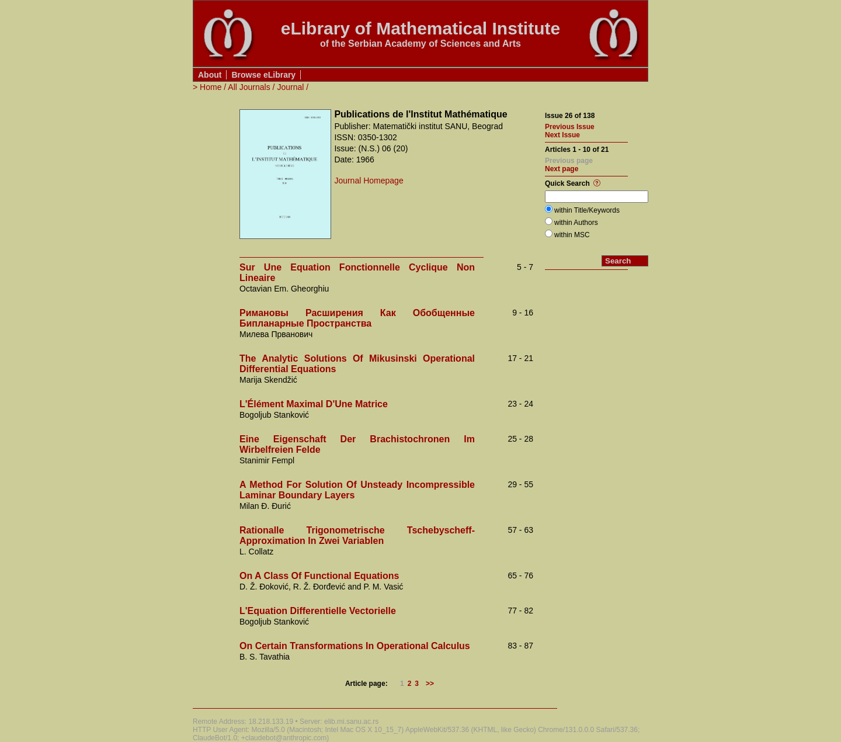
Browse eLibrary (263, 74)
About (209, 74)
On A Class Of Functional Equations (319, 576)
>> (430, 683)
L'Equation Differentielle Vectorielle (317, 611)
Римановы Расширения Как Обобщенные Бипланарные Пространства (357, 318)
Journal (290, 87)
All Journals (249, 87)
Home (210, 87)
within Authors (576, 223)
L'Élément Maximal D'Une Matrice (313, 404)
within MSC (572, 235)
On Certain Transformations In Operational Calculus (354, 646)
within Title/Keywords (587, 210)
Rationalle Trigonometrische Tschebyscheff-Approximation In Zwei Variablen (357, 535)
